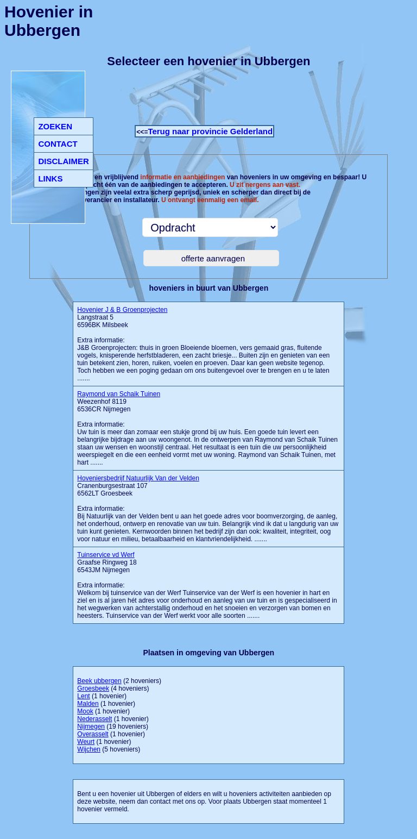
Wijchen (88, 749)
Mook (85, 711)
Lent (83, 696)
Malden (87, 703)
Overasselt (92, 734)
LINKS (50, 178)
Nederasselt (94, 719)
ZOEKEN (55, 126)
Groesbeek (93, 688)
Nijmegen (91, 726)
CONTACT (57, 143)
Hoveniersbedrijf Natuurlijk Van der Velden (138, 478)
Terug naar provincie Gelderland (210, 131)
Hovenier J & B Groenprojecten (122, 310)
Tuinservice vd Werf (105, 555)
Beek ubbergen (99, 681)
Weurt (85, 742)
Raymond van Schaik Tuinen (118, 394)
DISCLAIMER (63, 161)
